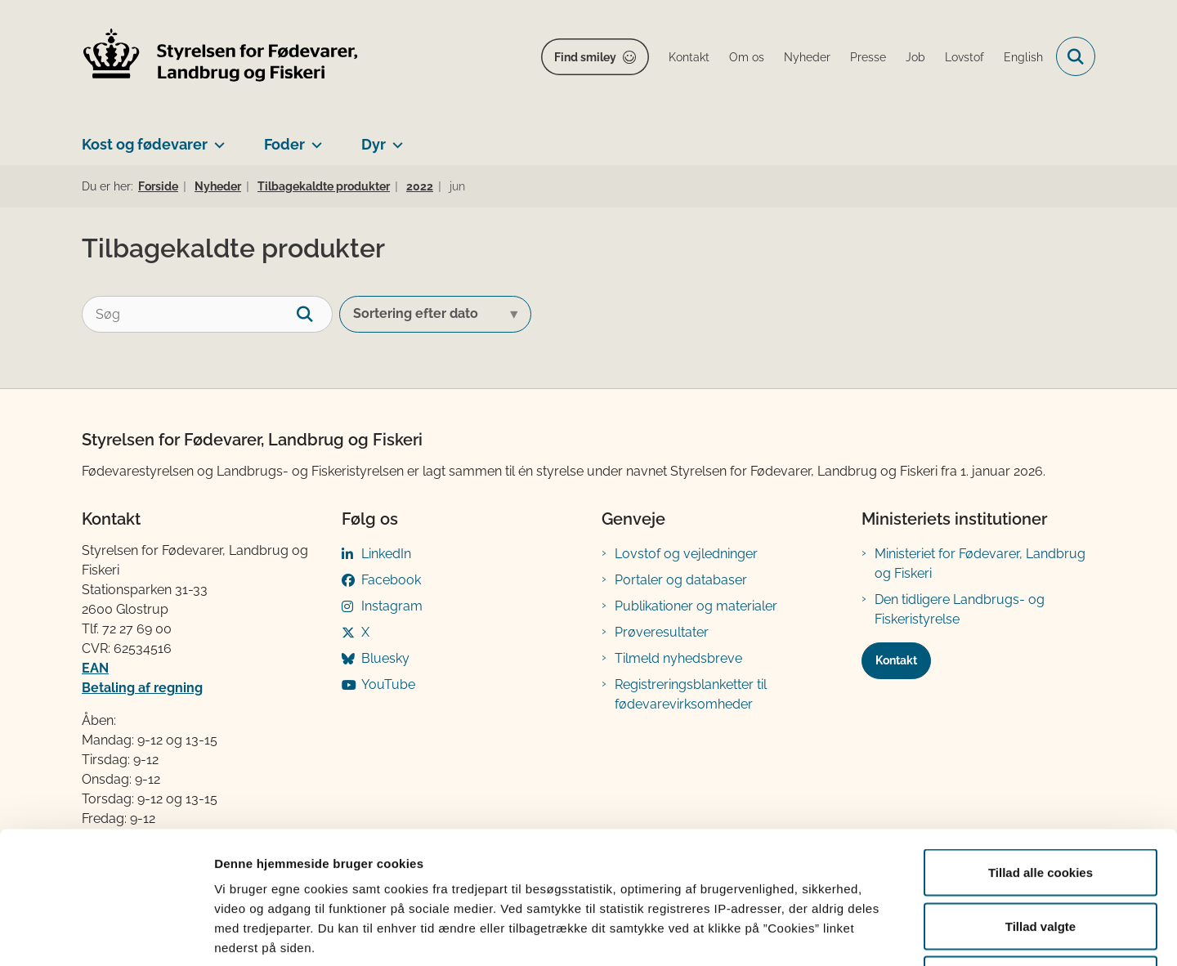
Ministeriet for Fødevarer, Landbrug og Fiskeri (980, 563)
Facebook (391, 580)
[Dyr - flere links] (394, 138)
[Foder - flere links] (313, 138)
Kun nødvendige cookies (1040, 858)
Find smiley (585, 57)
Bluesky (385, 658)
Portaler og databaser (681, 580)
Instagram (392, 606)
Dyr (373, 144)
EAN (95, 668)
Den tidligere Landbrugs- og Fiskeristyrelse (960, 609)
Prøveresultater (662, 632)
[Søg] (207, 314)
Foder (284, 144)
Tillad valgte (1040, 805)
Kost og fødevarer (145, 144)
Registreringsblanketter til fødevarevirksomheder (691, 694)
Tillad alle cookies (1040, 751)
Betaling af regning (142, 687)
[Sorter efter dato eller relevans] (435, 314)
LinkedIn (386, 553)
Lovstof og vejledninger (686, 553)
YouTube (388, 684)
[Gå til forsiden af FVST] (221, 56)
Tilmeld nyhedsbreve (678, 658)
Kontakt (896, 660)
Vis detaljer (850, 934)
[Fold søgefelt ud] (1075, 56)
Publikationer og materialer (696, 606)
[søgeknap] (314, 314)
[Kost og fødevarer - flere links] (216, 138)
